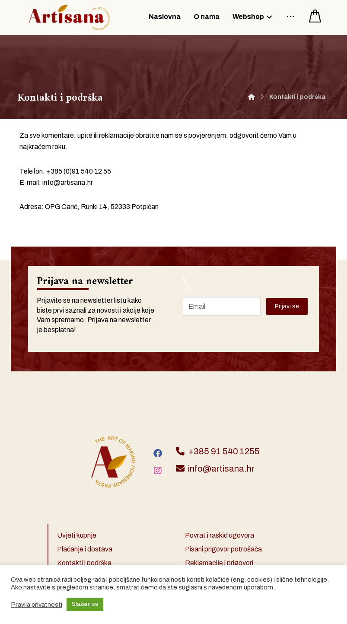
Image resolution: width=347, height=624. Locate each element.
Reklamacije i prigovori (219, 563)
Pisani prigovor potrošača (223, 549)
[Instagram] (157, 470)
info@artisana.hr (67, 182)
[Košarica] (315, 15)
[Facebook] (157, 453)
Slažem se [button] (85, 604)
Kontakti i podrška (84, 563)
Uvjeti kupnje (76, 535)
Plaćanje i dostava (84, 549)
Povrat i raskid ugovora (219, 535)
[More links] (290, 15)
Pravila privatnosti (36, 604)
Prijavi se (287, 306)
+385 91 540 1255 (218, 451)
